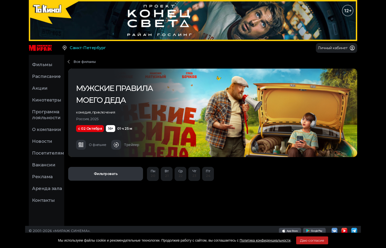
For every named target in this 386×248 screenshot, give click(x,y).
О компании (46, 129)
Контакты (43, 200)
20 (153, 173)
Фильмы (42, 64)
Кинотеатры (46, 100)
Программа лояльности (46, 114)
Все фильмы (85, 61)
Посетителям (48, 153)
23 (194, 173)
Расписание (46, 76)
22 (180, 173)
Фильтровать (106, 174)
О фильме (91, 145)
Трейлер (125, 145)
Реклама (42, 176)
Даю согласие (312, 240)
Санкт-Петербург (84, 48)
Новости (42, 141)
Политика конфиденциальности (265, 240)
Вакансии (43, 165)
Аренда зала (47, 188)
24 (208, 173)
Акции (40, 88)
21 (167, 173)
